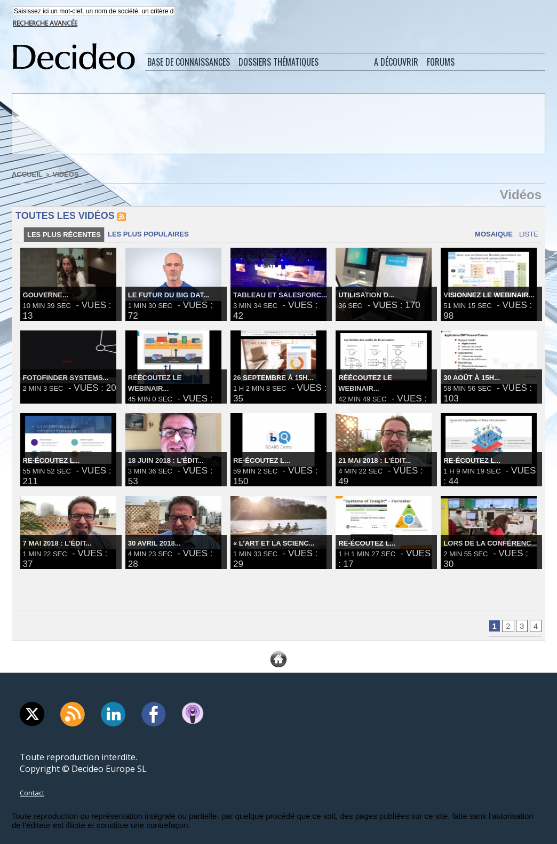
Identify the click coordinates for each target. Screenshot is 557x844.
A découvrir (396, 63)
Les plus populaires (155, 236)
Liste (526, 236)
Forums (441, 63)
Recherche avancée (45, 24)
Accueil (25, 174)
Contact (35, 797)
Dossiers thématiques (278, 63)
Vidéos (58, 174)
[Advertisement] (277, 124)
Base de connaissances (188, 63)
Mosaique (487, 236)
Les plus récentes (66, 236)
